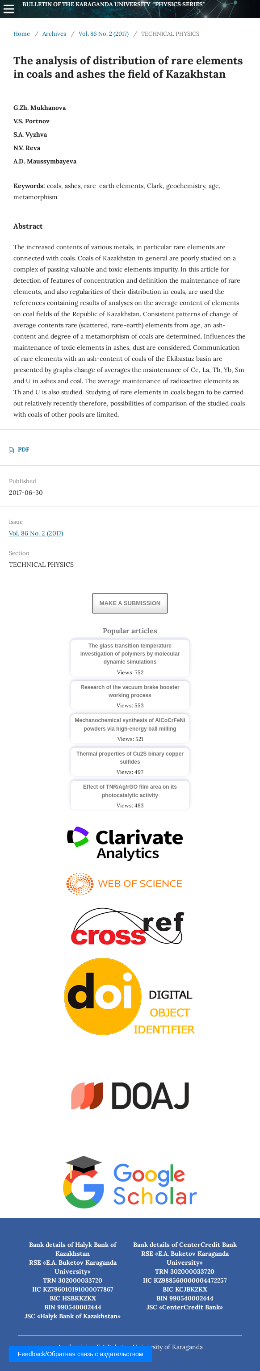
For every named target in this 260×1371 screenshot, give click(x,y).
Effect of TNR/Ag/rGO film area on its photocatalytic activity (130, 791)
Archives (54, 34)
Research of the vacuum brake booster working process (129, 691)
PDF (23, 449)
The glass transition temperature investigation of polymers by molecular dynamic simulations (130, 654)
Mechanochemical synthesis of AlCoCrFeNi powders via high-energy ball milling (130, 724)
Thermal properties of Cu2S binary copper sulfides (130, 758)
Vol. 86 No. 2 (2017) (104, 34)
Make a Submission (130, 603)
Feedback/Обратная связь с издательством (80, 1354)
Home (21, 34)
